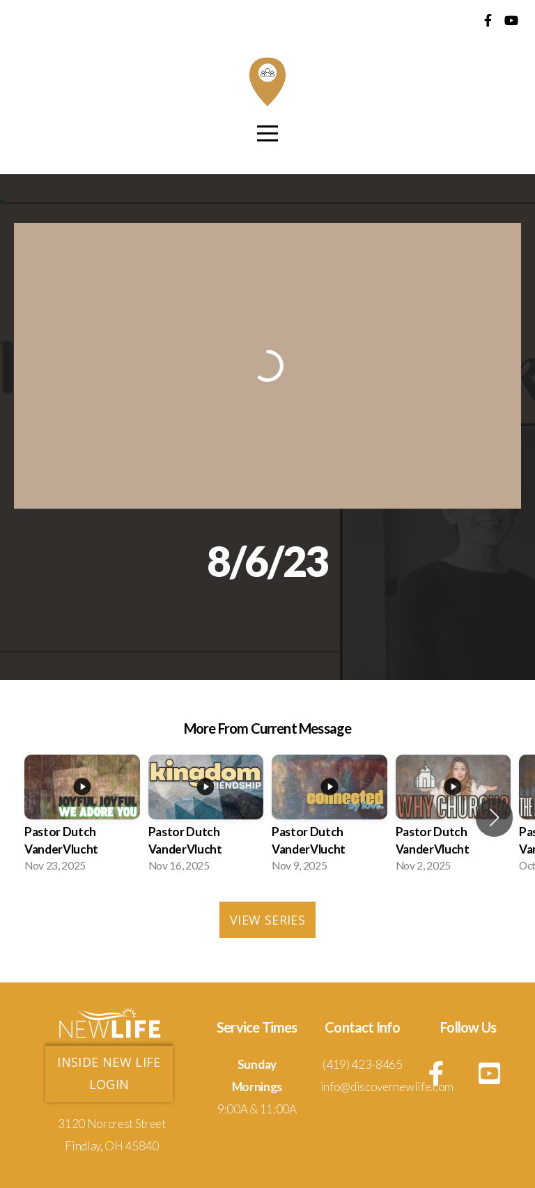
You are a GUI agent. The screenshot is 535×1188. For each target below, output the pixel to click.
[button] (494, 817)
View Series (267, 919)
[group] (82, 818)
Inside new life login (108, 1073)
